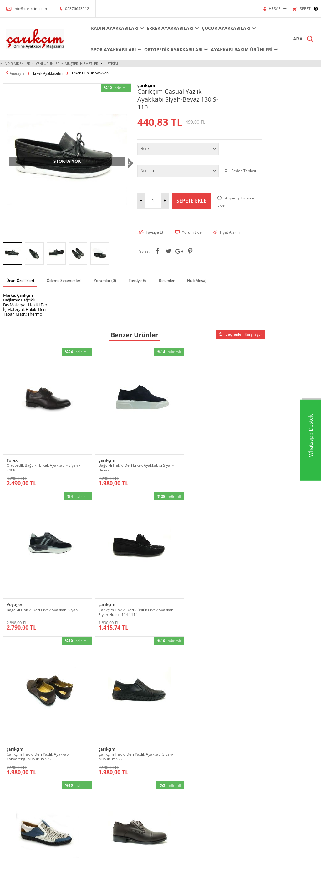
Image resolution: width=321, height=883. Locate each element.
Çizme (8, 758)
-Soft (128, 875)
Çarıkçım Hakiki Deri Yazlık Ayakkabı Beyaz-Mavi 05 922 (164, 558)
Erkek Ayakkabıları (162, 28)
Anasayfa (224, 721)
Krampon (118, 730)
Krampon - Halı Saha (74, 749)
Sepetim (224, 758)
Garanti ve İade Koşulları (184, 749)
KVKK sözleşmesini (114, 687)
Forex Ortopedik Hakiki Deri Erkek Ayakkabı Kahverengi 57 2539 (232, 561)
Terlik (8, 824)
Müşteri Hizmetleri (82, 63)
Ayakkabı (10, 730)
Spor (7, 815)
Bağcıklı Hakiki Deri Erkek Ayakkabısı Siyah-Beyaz (95, 436)
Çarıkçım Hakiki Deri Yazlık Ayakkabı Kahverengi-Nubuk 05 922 (34, 561)
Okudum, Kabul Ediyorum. (133, 688)
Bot (6, 749)
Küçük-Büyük (14, 777)
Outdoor (10, 796)
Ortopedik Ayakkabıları (166, 49)
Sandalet (10, 805)
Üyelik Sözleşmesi (179, 730)
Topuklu (10, 834)
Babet (8, 739)
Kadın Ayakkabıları (107, 28)
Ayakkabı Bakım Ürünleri (234, 49)
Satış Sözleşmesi (178, 739)
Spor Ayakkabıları (106, 49)
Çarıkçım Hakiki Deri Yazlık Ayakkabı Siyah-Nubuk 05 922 (98, 558)
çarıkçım (81, 428)
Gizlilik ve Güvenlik (180, 758)
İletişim (111, 63)
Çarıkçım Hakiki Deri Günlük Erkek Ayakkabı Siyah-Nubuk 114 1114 (230, 438)
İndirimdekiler (17, 63)
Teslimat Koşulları (179, 721)
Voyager (147, 428)
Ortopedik (11, 787)
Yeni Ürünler (47, 63)
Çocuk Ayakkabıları (218, 28)
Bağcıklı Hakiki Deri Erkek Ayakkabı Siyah (161, 436)
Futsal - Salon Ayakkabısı (77, 739)
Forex (12, 428)
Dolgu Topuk (13, 768)
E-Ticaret (141, 875)
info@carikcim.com (30, 8)
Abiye (8, 721)
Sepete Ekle (191, 200)
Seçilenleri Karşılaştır (240, 333)
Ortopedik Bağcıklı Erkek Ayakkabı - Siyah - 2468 (28, 436)
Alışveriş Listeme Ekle (235, 201)
